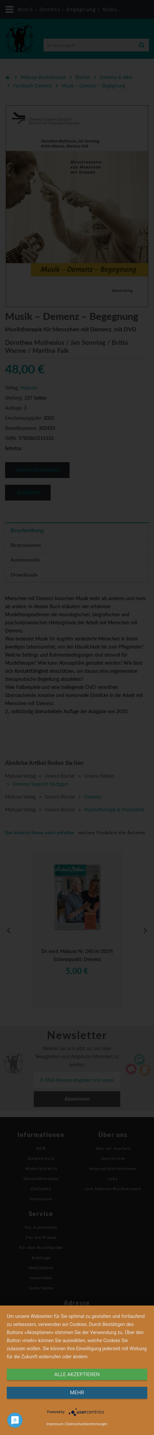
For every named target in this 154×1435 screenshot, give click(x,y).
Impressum (55, 1424)
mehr (77, 1393)
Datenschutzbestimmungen (87, 1424)
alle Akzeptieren (77, 1374)
